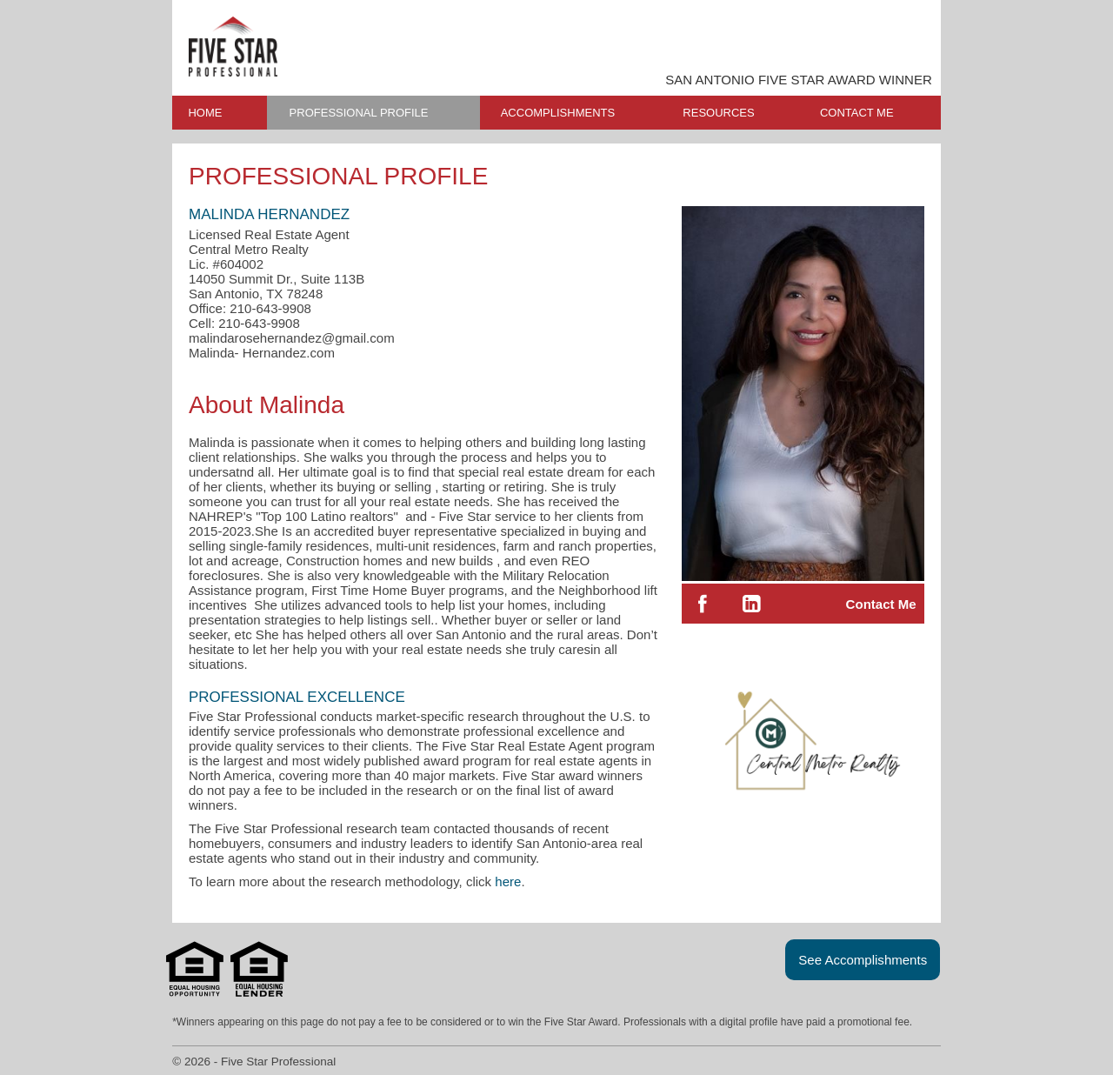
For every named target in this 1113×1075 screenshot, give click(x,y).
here (508, 881)
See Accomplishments (862, 959)
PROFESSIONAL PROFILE (359, 112)
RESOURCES (718, 112)
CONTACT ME (857, 112)
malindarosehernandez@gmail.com (292, 338)
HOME (205, 112)
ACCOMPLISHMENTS (558, 112)
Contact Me (881, 604)
